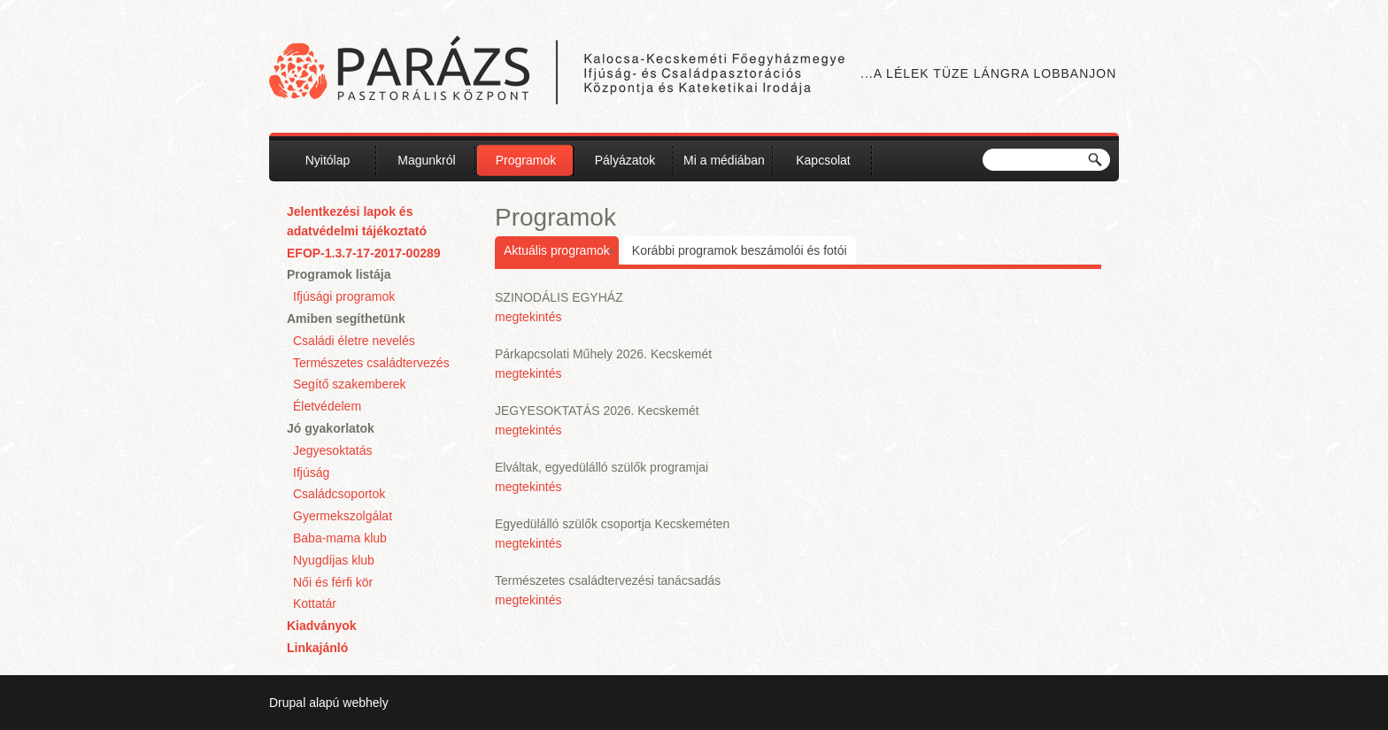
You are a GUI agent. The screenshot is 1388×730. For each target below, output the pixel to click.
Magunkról (426, 160)
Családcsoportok (339, 494)
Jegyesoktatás (333, 450)
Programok (526, 160)
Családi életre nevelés (354, 341)
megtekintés (528, 317)
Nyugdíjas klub (333, 560)
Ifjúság (311, 472)
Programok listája (339, 274)
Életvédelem (327, 406)
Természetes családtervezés (371, 363)
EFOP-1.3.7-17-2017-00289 (364, 253)
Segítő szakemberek (349, 384)
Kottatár (314, 603)
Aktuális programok (557, 250)
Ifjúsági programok (344, 296)
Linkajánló (317, 648)
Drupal (287, 702)
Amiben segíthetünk (346, 318)
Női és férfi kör (333, 582)
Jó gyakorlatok (330, 428)
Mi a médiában (724, 160)
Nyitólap (328, 160)
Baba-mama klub (340, 538)
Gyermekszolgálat (342, 516)
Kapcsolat (823, 160)
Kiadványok (322, 626)
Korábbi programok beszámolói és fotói (739, 250)
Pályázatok (625, 160)
